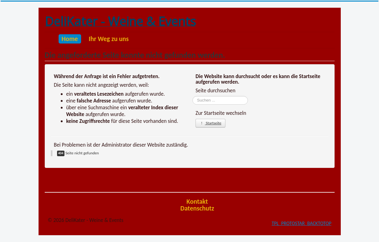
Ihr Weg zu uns (109, 39)
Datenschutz (197, 208)
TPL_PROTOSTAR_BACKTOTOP (302, 223)
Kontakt (197, 201)
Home (70, 39)
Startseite (210, 123)
